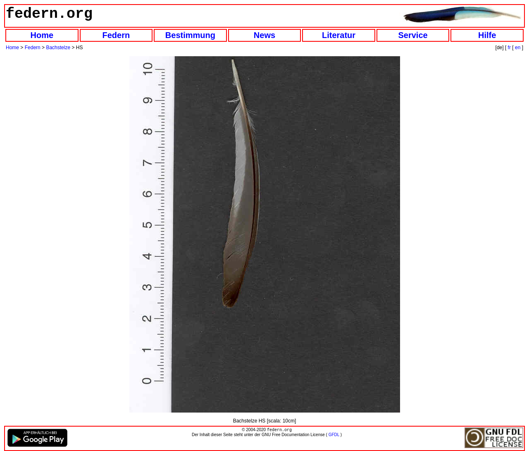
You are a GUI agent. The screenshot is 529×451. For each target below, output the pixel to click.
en (517, 47)
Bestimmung (190, 35)
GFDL (334, 435)
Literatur (338, 35)
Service (413, 35)
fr (509, 47)
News (264, 35)
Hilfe (487, 35)
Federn (116, 35)
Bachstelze (58, 47)
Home (41, 35)
